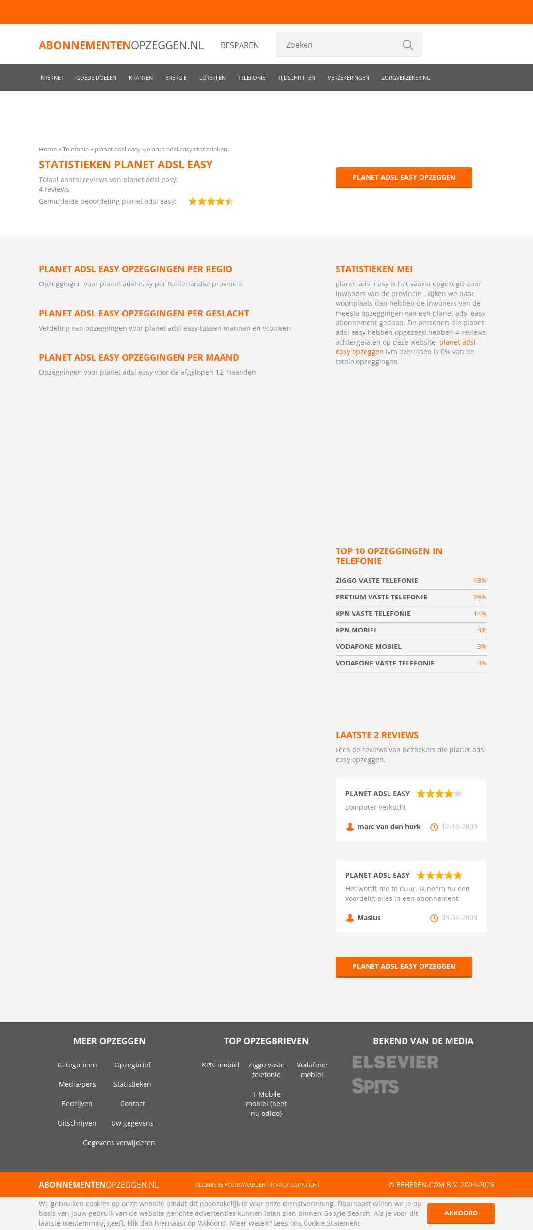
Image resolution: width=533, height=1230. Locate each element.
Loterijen (212, 77)
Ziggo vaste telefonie (266, 1069)
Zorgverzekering (406, 77)
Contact (132, 1103)
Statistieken (132, 1084)
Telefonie (251, 77)
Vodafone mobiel (312, 1069)
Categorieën (77, 1064)
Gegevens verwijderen (119, 1142)
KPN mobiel (221, 1064)
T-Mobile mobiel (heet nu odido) (266, 1103)
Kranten (141, 77)
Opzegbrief (132, 1064)
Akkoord (461, 1212)
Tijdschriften (296, 77)
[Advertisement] (411, 452)
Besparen (240, 45)
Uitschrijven (77, 1123)
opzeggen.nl (121, 44)
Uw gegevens (132, 1123)
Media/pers (77, 1084)
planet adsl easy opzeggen (404, 177)
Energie (176, 77)
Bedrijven (77, 1103)
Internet (51, 77)
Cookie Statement (332, 1223)
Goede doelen (96, 77)
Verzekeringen (348, 77)
